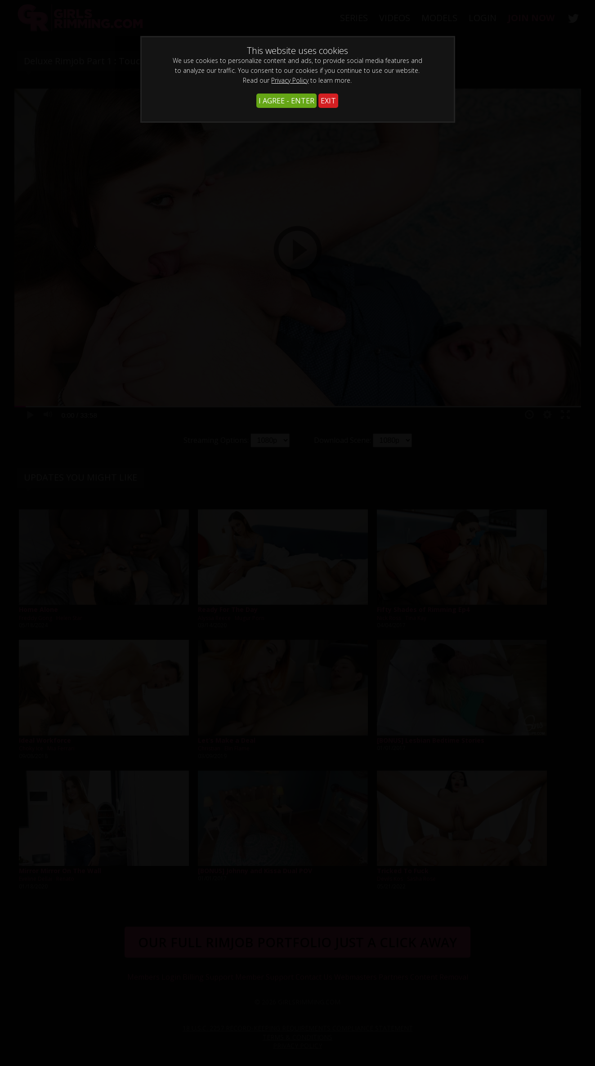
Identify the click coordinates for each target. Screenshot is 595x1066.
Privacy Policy (290, 80)
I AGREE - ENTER (286, 101)
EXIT (328, 101)
